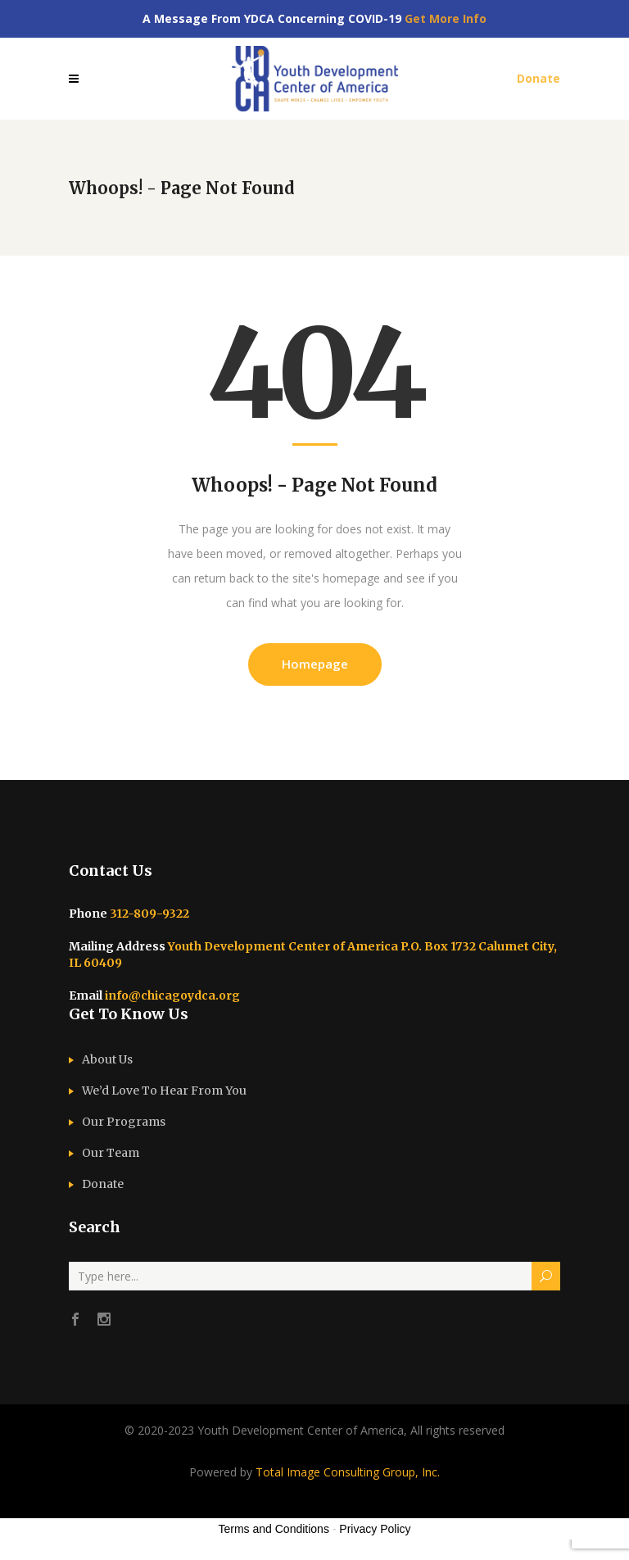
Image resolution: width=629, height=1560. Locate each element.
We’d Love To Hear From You (164, 1090)
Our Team (110, 1152)
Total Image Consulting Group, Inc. (348, 1472)
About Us (107, 1059)
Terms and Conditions (274, 1528)
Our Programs (123, 1121)
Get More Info (445, 18)
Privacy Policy (374, 1528)
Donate (103, 1184)
